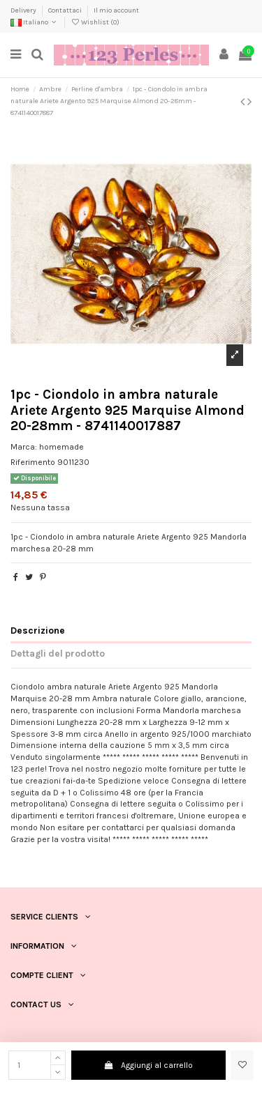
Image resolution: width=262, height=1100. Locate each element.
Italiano (34, 22)
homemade (61, 447)
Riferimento (32, 462)
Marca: (23, 447)
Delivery (24, 10)
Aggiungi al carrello (148, 1065)
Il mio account (116, 10)
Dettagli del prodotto (57, 653)
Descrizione (37, 630)
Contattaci (65, 10)
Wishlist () (95, 22)
